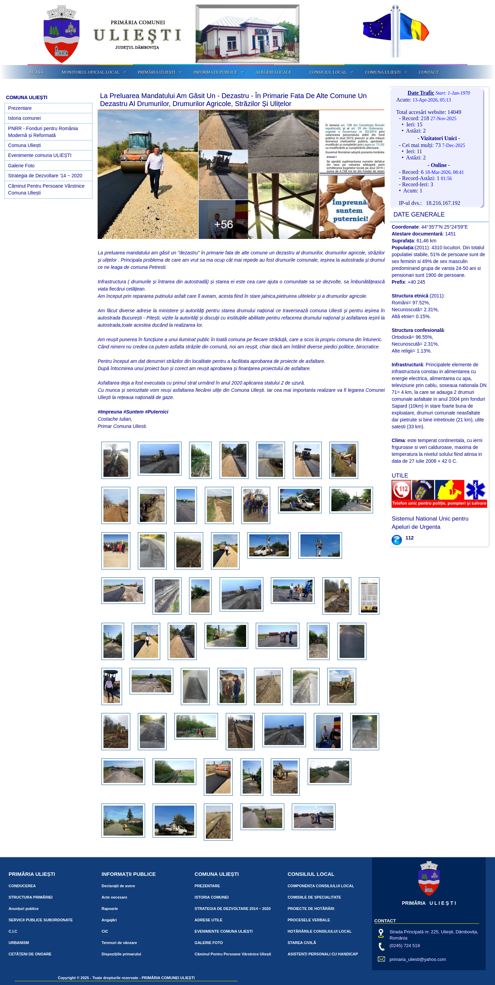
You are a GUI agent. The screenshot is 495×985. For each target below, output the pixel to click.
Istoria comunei (24, 118)
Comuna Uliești (24, 145)
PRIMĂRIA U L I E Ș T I (429, 903)
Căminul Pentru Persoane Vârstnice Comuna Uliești (46, 189)
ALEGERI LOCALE (273, 72)
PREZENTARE (207, 886)
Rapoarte (110, 909)
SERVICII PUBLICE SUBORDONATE (41, 920)
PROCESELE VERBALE (309, 920)
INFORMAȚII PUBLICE (215, 72)
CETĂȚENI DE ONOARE (30, 954)
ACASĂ (36, 72)
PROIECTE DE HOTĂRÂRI (311, 909)
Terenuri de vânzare (119, 943)
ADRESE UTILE (208, 920)
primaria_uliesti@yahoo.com (417, 959)
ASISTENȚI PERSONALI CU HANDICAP (323, 954)
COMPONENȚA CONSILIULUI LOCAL (321, 886)
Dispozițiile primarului (121, 954)
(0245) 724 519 (404, 945)
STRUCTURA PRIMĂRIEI (31, 897)
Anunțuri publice (23, 909)
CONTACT (429, 72)
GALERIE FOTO (209, 943)
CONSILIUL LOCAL (328, 72)
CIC (105, 931)
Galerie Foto (21, 165)
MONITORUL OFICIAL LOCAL (91, 72)
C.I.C (13, 931)
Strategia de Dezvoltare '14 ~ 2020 (45, 175)
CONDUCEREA (22, 886)
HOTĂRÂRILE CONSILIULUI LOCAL (320, 931)
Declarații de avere (118, 886)
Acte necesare (115, 897)
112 (410, 538)
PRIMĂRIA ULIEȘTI (156, 72)
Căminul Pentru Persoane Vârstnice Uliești (233, 954)
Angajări (109, 920)
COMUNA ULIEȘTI (383, 72)
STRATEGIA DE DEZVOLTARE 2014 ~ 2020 (233, 909)
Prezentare (20, 108)
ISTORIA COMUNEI (212, 897)
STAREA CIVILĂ (302, 943)
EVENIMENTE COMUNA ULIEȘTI (224, 931)
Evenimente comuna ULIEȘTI (40, 155)
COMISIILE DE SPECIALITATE (314, 897)
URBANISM (19, 943)
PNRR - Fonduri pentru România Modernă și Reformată (43, 132)
